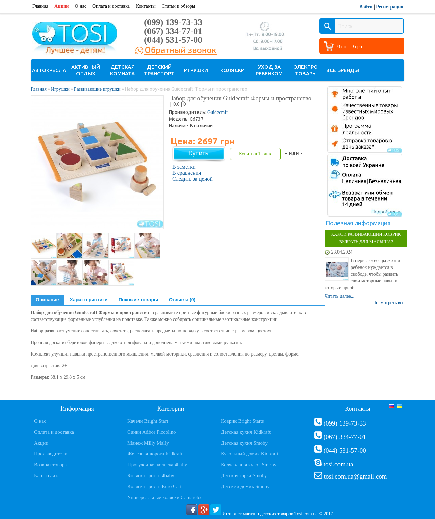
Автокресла (49, 70)
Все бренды (342, 70)
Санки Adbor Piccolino (151, 432)
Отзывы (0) (182, 299)
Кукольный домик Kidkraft (249, 453)
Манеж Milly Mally (148, 443)
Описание (47, 299)
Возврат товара (50, 464)
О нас (80, 6)
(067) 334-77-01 (173, 31)
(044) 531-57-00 (173, 40)
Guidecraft (217, 112)
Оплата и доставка (111, 6)
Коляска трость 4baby (150, 475)
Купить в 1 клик (255, 153)
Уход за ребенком (269, 70)
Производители (50, 453)
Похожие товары (138, 299)
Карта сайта (47, 475)
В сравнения (186, 173)
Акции (61, 6)
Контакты (146, 6)
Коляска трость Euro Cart (154, 486)
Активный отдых (85, 70)
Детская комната (122, 70)
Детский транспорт (159, 70)
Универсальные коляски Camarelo (164, 497)
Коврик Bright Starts (242, 421)
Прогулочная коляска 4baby (157, 464)
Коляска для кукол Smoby (248, 464)
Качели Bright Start (147, 421)
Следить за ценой (192, 179)
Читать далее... (339, 296)
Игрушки (196, 70)
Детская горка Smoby (244, 475)
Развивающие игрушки (97, 89)
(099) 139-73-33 (173, 22)
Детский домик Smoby (245, 486)
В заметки (184, 167)
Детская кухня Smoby (244, 443)
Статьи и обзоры (178, 6)
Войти (365, 7)
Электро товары (306, 70)
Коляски (232, 70)
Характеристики (89, 299)
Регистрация (389, 7)
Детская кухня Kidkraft (246, 432)
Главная (40, 6)
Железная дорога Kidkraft (154, 453)
